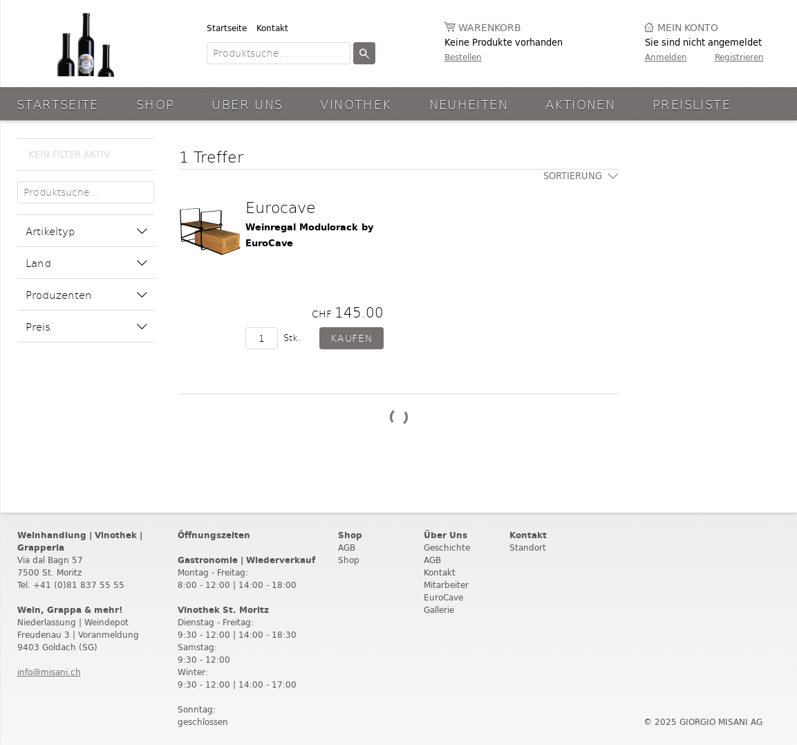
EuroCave (443, 597)
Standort (527, 547)
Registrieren (739, 57)
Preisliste (692, 104)
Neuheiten (468, 104)
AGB (346, 547)
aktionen (580, 104)
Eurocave (280, 206)
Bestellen (463, 57)
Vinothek (355, 104)
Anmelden (666, 57)
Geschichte (447, 547)
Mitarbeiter (446, 584)
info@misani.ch (49, 672)
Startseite (227, 28)
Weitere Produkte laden (398, 417)
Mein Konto (687, 28)
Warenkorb (489, 28)
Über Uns (247, 104)
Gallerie (439, 609)
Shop (155, 104)
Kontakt (272, 28)
